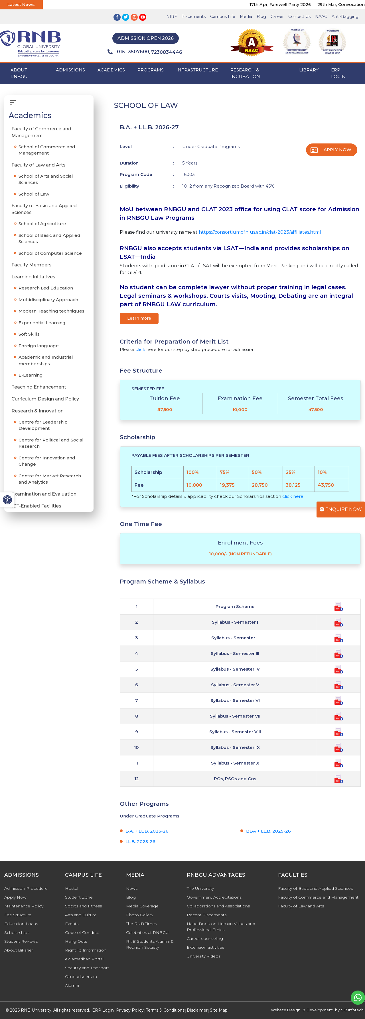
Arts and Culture (81, 914)
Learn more (139, 318)
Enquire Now (341, 509)
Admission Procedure (26, 888)
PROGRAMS (150, 70)
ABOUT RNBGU (19, 73)
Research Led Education (46, 288)
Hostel (71, 888)
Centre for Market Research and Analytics (50, 479)
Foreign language (39, 345)
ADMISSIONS (70, 70)
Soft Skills (29, 334)
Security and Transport (87, 967)
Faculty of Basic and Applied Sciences (44, 209)
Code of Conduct (82, 932)
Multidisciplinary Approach (48, 299)
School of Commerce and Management (47, 150)
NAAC (321, 16)
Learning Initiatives (33, 277)
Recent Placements (206, 914)
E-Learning (31, 375)
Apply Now (337, 149)
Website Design (285, 1010)
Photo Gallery (139, 914)
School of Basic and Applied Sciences (49, 239)
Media (246, 16)
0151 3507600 (128, 51)
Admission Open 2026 (145, 38)
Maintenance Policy (23, 906)
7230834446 (166, 52)
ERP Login (338, 73)
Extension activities (205, 947)
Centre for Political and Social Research (51, 443)
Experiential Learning (42, 322)
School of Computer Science (50, 253)
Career (277, 16)
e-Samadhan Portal (84, 959)
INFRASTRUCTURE (197, 70)
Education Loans (21, 923)
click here (292, 496)
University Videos (203, 956)
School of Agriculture (42, 223)
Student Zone (79, 897)
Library (309, 70)
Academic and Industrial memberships (46, 360)
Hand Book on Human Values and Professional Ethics (221, 926)
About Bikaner (18, 950)
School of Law (34, 194)
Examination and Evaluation (43, 494)
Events (71, 923)
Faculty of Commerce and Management (41, 132)
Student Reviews (21, 941)
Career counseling (205, 938)
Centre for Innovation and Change (47, 461)
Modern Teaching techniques (51, 311)
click (140, 349)
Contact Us (299, 16)
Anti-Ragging (345, 16)
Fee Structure (17, 914)
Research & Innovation (37, 411)
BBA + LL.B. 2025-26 (268, 831)
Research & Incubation (245, 73)
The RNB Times (141, 923)
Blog (261, 16)
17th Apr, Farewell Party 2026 (287, 4)
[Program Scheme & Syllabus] (338, 606)
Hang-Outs (76, 941)
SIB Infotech (352, 1010)
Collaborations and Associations (218, 906)
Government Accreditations (214, 897)
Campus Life (222, 16)
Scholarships (16, 932)
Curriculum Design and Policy (45, 399)
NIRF (171, 16)
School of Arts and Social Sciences (46, 179)
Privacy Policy (130, 1010)
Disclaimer (197, 1010)
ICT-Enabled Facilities (36, 506)
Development (320, 1010)
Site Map (219, 1010)
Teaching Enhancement (38, 387)
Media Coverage (142, 906)
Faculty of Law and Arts (38, 165)
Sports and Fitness (83, 906)
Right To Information (85, 950)
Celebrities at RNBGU (147, 932)
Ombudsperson (81, 976)
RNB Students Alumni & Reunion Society (150, 944)
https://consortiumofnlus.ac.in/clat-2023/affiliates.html (260, 232)
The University (200, 888)
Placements (193, 16)
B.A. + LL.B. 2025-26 (147, 831)
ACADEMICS (111, 70)
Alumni (72, 985)
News (131, 888)
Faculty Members (31, 265)
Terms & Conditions (165, 1010)
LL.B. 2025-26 (140, 841)
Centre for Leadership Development (43, 425)
